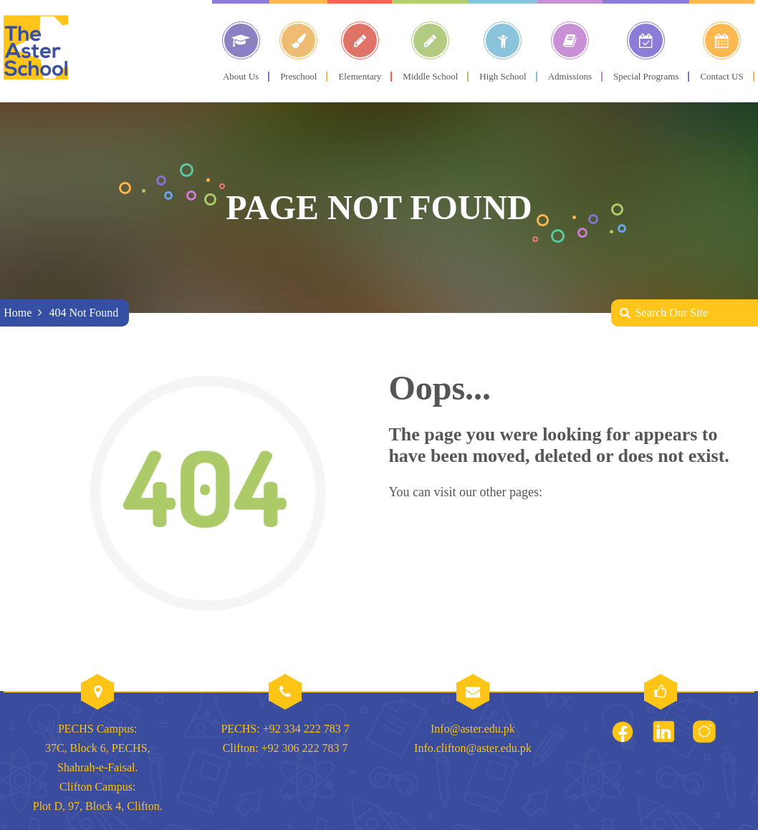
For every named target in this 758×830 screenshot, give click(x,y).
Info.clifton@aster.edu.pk (473, 748)
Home (18, 313)
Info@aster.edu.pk (473, 729)
